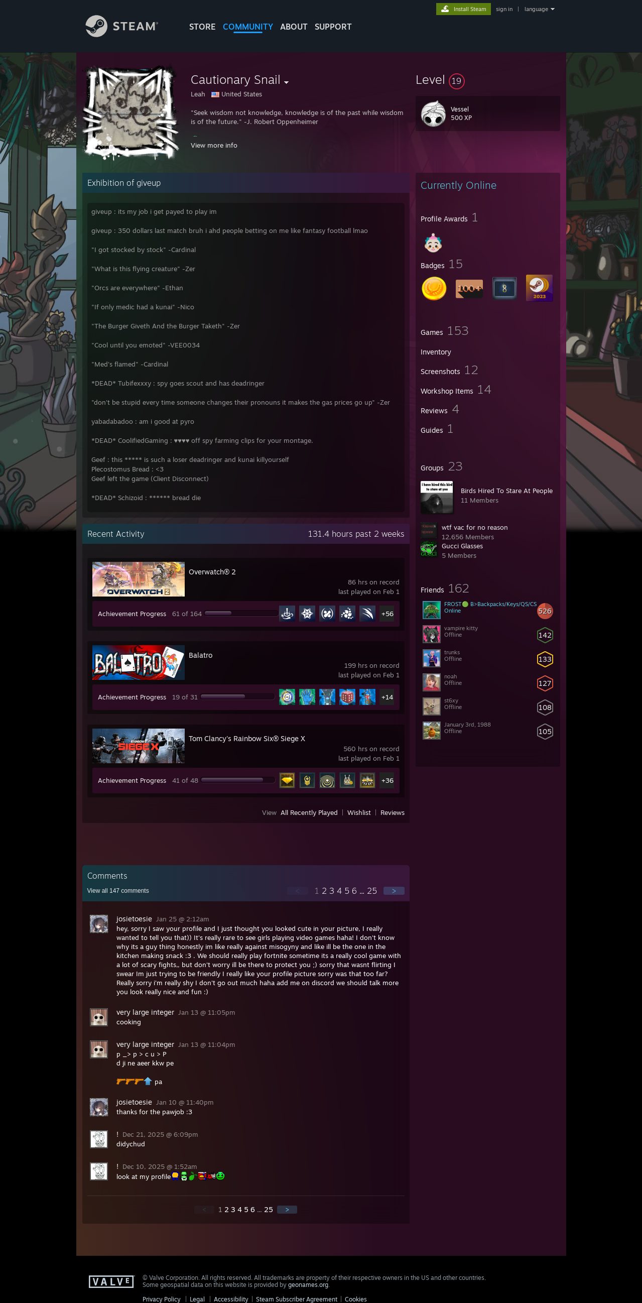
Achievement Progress (132, 614)
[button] (488, 79)
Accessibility (231, 1299)
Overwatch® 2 (212, 571)
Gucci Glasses (462, 546)
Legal (197, 1299)
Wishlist (359, 812)
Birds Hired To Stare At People (507, 491)
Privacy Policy (162, 1299)
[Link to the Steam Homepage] (129, 34)
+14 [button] (387, 697)
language (536, 9)
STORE (202, 27)
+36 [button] (387, 780)
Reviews (392, 812)
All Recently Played (309, 812)
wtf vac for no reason (475, 527)
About (294, 27)
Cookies (356, 1299)
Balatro (200, 655)
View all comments (118, 890)
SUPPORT (333, 27)
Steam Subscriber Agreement (296, 1299)
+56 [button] (387, 614)
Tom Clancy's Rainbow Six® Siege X (247, 738)
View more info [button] (214, 145)
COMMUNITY (248, 27)
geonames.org (308, 1284)
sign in (504, 9)
